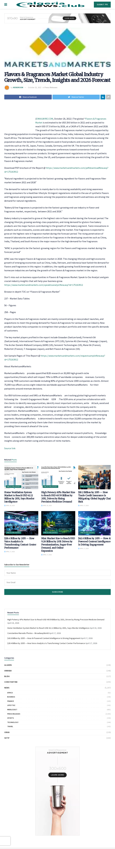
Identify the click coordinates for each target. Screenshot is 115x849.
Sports (10, 718)
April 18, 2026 (9, 505)
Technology (12, 722)
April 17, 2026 (83, 505)
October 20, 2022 (34, 87)
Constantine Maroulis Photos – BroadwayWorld (28, 633)
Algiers (8, 665)
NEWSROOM (18, 87)
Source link (9, 448)
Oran (6, 732)
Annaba (8, 670)
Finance (10, 701)
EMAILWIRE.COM (44, 118)
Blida (7, 676)
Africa (10, 693)
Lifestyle (11, 705)
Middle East (12, 709)
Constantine (10, 682)
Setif (6, 738)
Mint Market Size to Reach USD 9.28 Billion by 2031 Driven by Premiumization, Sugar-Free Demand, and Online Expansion (58, 544)
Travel (10, 726)
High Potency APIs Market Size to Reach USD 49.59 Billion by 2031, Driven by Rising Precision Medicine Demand (55, 619)
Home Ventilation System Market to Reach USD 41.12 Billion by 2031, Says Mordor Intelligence (48, 628)
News (6, 687)
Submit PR (102, 4)
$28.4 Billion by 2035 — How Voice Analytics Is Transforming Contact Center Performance (46, 643)
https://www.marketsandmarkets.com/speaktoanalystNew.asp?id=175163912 (43, 284)
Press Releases (50, 87)
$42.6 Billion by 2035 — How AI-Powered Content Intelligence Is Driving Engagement (95, 541)
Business (11, 697)
